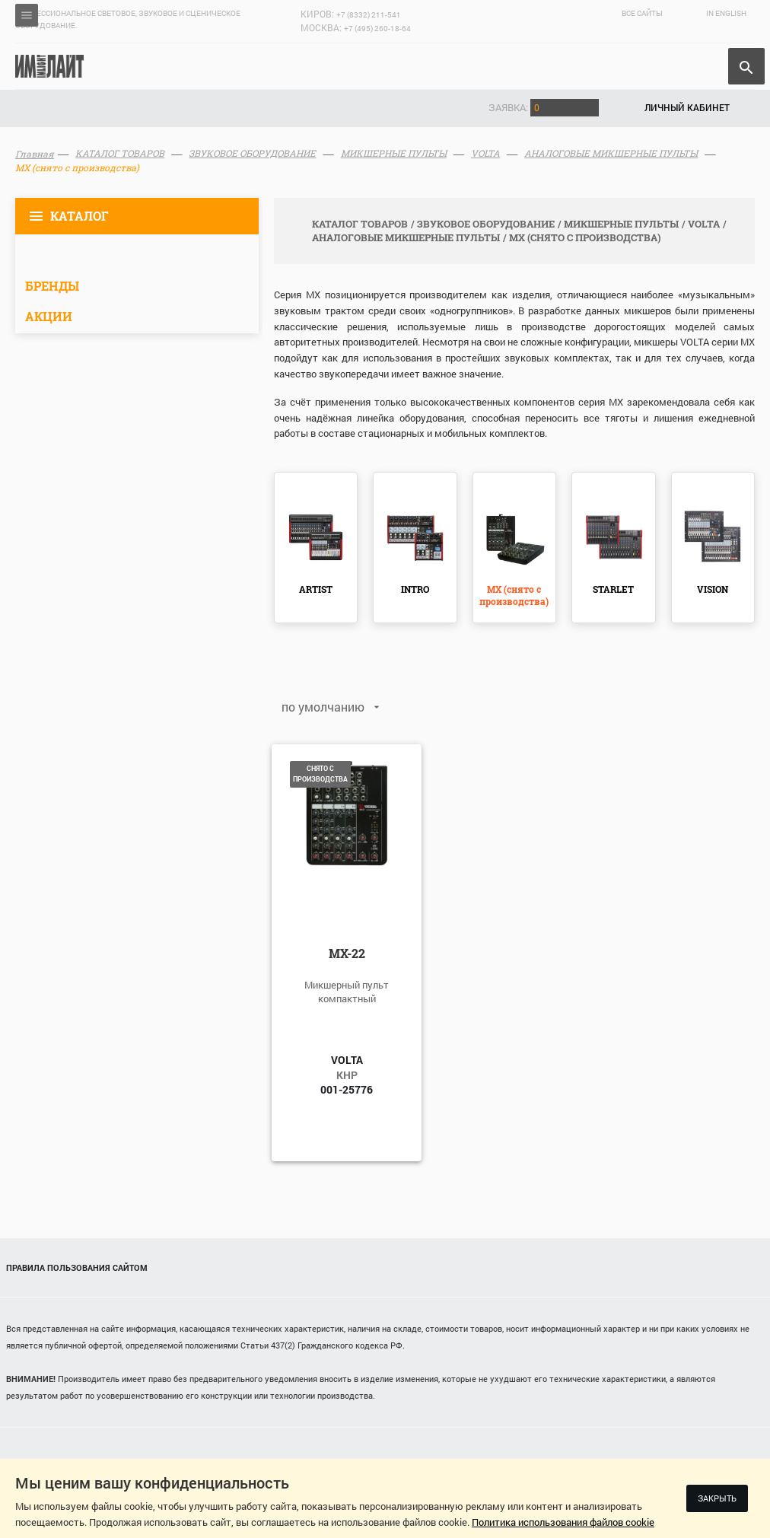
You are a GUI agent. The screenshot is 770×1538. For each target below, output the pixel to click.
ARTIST (315, 589)
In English (726, 13)
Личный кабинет (687, 107)
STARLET (613, 589)
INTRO (415, 589)
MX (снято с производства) (514, 595)
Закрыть (717, 1498)
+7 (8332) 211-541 (368, 15)
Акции (48, 316)
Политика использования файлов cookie (563, 1522)
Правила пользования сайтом (77, 1267)
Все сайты (642, 13)
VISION (712, 589)
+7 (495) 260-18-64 (377, 28)
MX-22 (347, 953)
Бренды (52, 286)
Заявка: (543, 107)
